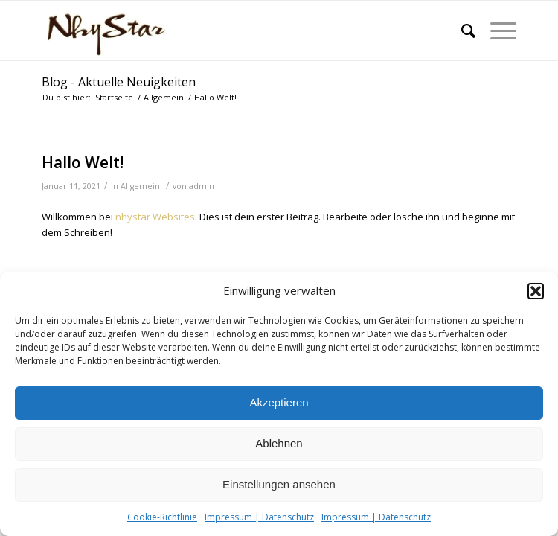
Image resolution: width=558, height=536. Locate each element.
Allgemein (140, 186)
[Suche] (460, 30)
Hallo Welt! (83, 162)
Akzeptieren (278, 402)
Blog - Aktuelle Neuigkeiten (119, 82)
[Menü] (495, 30)
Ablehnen (278, 443)
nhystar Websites (155, 216)
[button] (535, 291)
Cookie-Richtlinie (162, 517)
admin (201, 186)
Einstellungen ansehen (279, 484)
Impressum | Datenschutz (259, 517)
